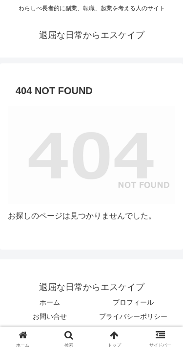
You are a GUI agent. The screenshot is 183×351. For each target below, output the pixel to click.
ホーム (50, 302)
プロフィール (133, 302)
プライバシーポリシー (133, 316)
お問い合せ (50, 316)
